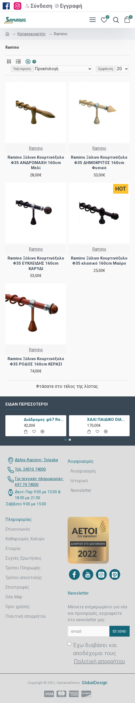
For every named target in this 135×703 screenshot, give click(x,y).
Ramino (36, 148)
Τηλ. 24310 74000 (30, 469)
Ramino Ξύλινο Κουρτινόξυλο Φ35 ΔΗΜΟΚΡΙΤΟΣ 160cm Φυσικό (99, 162)
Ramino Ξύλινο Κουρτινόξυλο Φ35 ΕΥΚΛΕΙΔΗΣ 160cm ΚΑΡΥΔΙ (36, 263)
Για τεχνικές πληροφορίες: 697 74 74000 (39, 481)
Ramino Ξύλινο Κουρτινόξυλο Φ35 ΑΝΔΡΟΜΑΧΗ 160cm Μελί (36, 162)
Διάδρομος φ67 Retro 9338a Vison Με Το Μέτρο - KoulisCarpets (44, 419)
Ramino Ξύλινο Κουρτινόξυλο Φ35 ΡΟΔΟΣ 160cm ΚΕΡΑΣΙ (36, 361)
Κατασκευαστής (32, 33)
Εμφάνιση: (106, 69)
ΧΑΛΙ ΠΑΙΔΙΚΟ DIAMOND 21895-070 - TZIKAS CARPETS (107, 419)
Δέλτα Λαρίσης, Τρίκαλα (36, 459)
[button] (65, 440)
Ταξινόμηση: (22, 69)
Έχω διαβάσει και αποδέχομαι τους (97, 653)
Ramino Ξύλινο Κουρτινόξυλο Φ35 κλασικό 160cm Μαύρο (99, 261)
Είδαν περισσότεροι (26, 404)
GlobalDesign (94, 682)
